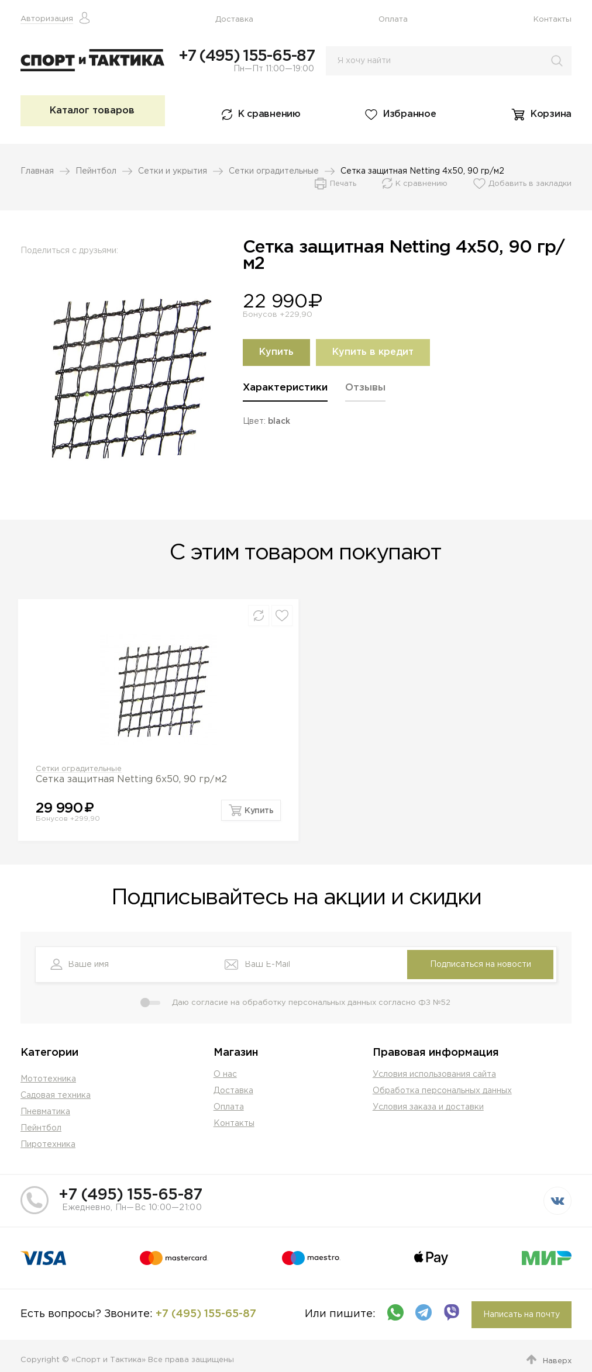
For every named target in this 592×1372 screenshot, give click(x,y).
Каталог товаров (92, 110)
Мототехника (48, 1079)
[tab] (285, 392)
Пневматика (45, 1111)
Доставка (234, 19)
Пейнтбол (95, 171)
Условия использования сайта (434, 1074)
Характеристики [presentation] (285, 387)
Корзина (551, 114)
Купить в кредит (373, 352)
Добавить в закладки (530, 184)
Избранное (409, 114)
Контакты (553, 19)
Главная (37, 171)
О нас (225, 1074)
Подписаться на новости (480, 964)
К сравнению (269, 114)
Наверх (557, 1361)
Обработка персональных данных (442, 1090)
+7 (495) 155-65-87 (246, 56)
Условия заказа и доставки (428, 1107)
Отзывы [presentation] (365, 387)
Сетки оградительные (274, 171)
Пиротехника (47, 1144)
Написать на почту (521, 1314)
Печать (343, 184)
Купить (276, 352)
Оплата (393, 19)
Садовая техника (55, 1095)
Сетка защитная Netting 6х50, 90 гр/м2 (131, 779)
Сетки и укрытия (172, 171)
